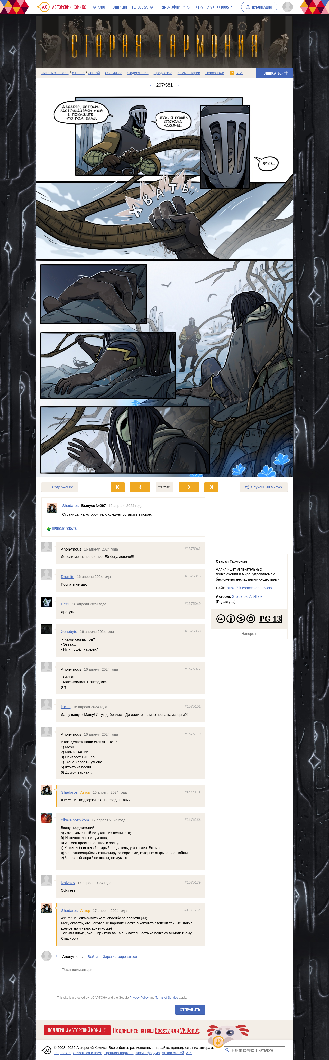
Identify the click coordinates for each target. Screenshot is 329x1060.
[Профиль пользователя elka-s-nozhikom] (48, 818)
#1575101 (193, 706)
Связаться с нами (87, 1053)
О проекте (62, 1053)
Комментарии (189, 73)
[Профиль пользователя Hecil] (48, 602)
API (189, 7)
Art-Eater (256, 596)
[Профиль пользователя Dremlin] (48, 574)
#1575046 (193, 576)
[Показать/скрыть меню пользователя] (287, 7)
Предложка (163, 73)
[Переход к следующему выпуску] (164, 285)
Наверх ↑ (249, 634)
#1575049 (193, 604)
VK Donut (189, 1030)
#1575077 (193, 669)
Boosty (227, 7)
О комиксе (113, 73)
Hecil (65, 604)
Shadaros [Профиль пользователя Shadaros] (70, 505)
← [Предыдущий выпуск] (151, 85)
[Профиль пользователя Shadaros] (52, 509)
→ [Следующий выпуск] (178, 85)
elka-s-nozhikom (75, 820)
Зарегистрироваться (120, 957)
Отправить (190, 1009)
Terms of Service (166, 997)
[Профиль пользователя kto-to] (48, 704)
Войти (93, 957)
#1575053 (193, 631)
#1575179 (193, 882)
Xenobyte (69, 631)
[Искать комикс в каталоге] (227, 1050)
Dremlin (67, 576)
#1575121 (192, 792)
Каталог (98, 7)
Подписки (119, 7)
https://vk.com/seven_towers (249, 588)
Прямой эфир (169, 7)
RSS (239, 73)
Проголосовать (64, 528)
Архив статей (173, 1053)
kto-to (66, 707)
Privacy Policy (139, 997)
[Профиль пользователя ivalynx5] (48, 880)
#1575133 (193, 819)
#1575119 (193, 734)
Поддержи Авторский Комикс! (77, 1030)
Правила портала (119, 1053)
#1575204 (192, 910)
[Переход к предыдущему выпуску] (68, 285)
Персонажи (214, 73)
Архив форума (148, 1053)
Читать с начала (55, 73)
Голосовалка (142, 7)
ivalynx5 (68, 882)
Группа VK (206, 7)
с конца (78, 73)
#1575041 (193, 549)
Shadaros (69, 792)
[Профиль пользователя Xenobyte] (48, 629)
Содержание (138, 73)
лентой (94, 73)
